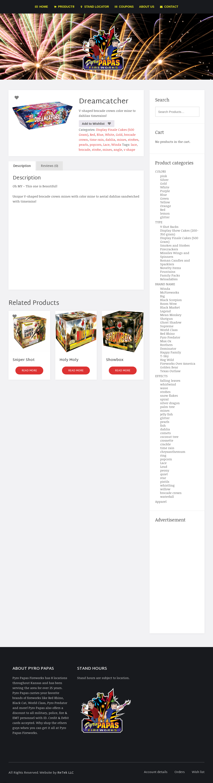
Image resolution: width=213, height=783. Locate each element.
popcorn (96, 144)
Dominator (168, 348)
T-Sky (164, 356)
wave (164, 388)
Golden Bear (169, 367)
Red (92, 134)
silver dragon (170, 403)
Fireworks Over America (177, 363)
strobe (96, 149)
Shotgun (166, 318)
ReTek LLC (65, 773)
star (163, 478)
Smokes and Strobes (175, 245)
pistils (164, 481)
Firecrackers (169, 249)
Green (164, 198)
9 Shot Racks (169, 227)
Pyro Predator (170, 337)
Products (63, 6)
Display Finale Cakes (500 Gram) (179, 240)
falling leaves (170, 380)
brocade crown (171, 493)
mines (121, 139)
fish (163, 425)
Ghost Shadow (170, 322)
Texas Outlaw (170, 371)
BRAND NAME (165, 284)
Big (162, 296)
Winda (116, 144)
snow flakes (169, 395)
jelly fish (166, 414)
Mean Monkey (170, 315)
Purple (165, 191)
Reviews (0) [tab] (49, 166)
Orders (180, 772)
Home (41, 6)
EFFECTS (161, 376)
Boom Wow (168, 303)
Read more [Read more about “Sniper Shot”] (29, 370)
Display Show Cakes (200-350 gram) (179, 232)
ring (163, 455)
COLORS (160, 171)
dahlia (110, 139)
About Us (146, 6)
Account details (155, 772)
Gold (119, 134)
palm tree (167, 407)
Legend (165, 311)
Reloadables (169, 279)
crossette (166, 440)
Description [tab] (22, 166)
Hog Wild (167, 360)
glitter (165, 217)
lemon (165, 213)
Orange (165, 206)
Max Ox (165, 341)
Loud (163, 466)
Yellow (165, 202)
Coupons (124, 6)
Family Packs (170, 275)
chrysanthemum (172, 452)
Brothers (166, 345)
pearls (83, 144)
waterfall (167, 496)
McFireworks (169, 292)
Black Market (170, 307)
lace (134, 144)
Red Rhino (167, 333)
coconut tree (169, 437)
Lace (106, 144)
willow (165, 489)
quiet (164, 474)
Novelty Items (170, 268)
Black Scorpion (171, 300)
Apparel (161, 501)
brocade (84, 149)
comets (165, 433)
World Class (169, 330)
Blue (100, 134)
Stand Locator (94, 6)
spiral (164, 399)
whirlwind (168, 384)
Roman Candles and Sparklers (175, 262)
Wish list (198, 772)
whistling (167, 485)
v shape (129, 149)
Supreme (166, 326)
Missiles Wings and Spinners (174, 255)
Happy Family (170, 352)
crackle (165, 444)
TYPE (158, 222)
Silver (164, 180)
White (109, 134)
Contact (169, 6)
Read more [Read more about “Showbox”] (122, 370)
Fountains (167, 271)
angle (118, 149)
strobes (133, 139)
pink (163, 176)
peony (164, 470)
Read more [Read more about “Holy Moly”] (76, 370)
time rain (97, 139)
